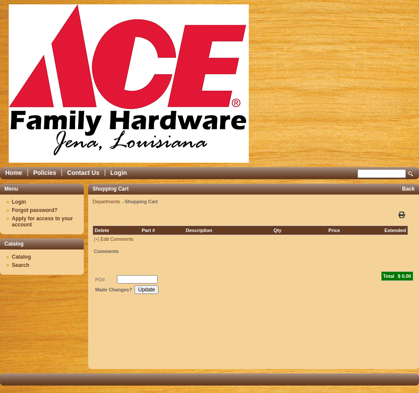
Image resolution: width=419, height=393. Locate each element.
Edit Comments (117, 239)
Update (146, 290)
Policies (44, 172)
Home (13, 172)
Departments (107, 201)
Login (118, 172)
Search (410, 173)
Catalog (21, 257)
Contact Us (83, 172)
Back (408, 189)
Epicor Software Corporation (129, 83)
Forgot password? (35, 210)
